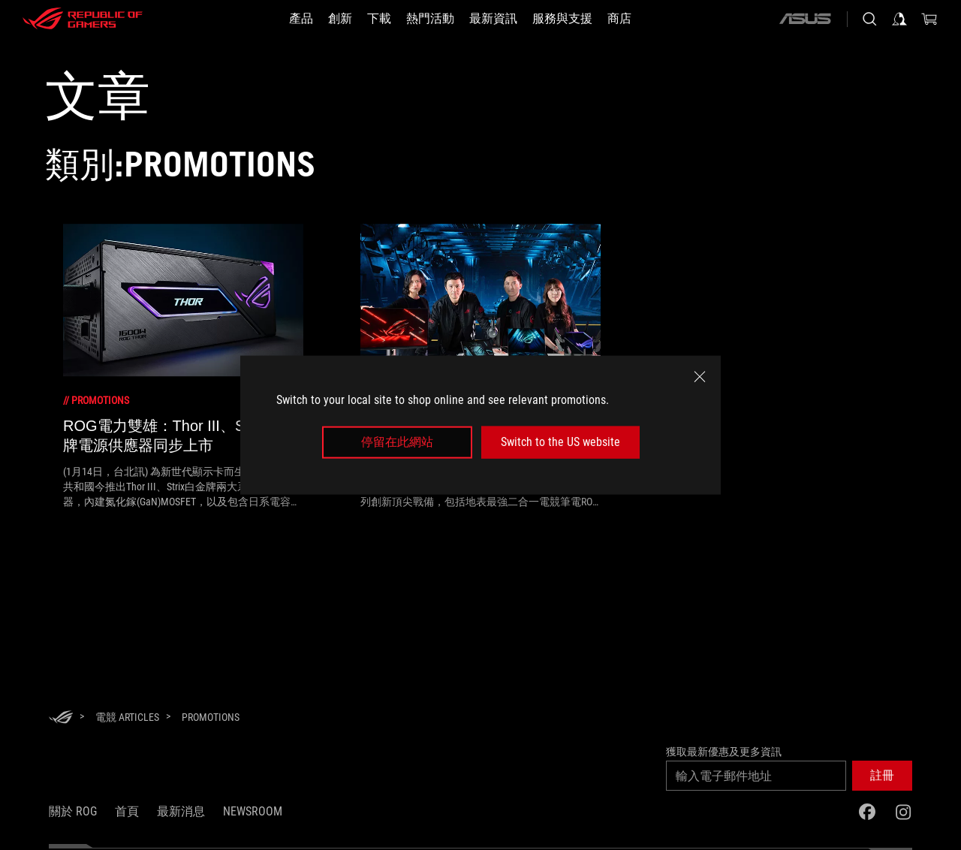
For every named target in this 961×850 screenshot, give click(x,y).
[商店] (619, 18)
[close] (700, 377)
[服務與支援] (562, 18)
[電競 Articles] (127, 717)
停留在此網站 (397, 442)
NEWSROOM (252, 811)
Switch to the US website (560, 442)
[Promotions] (210, 717)
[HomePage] (61, 718)
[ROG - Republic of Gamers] (83, 19)
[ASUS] (805, 19)
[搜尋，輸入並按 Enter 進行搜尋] (869, 19)
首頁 (127, 811)
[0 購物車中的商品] (929, 19)
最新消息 (181, 811)
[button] (882, 776)
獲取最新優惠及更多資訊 (724, 752)
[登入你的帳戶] (899, 19)
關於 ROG (73, 811)
